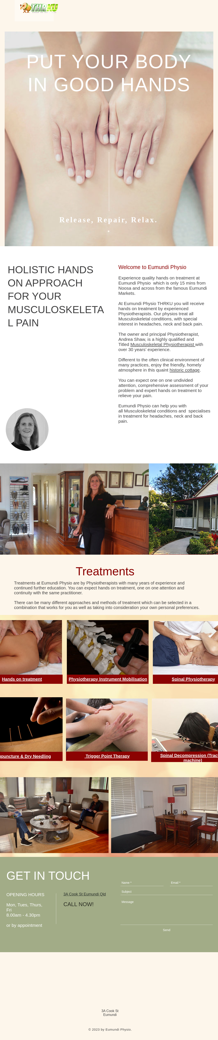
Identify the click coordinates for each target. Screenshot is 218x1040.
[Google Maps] (109, 525)
